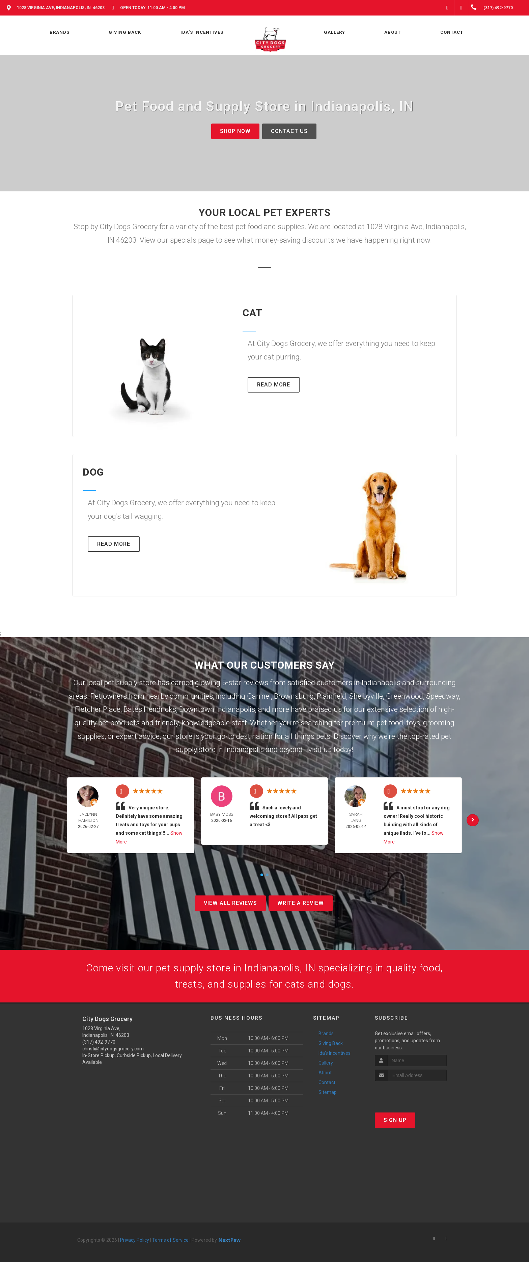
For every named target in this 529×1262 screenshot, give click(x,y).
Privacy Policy (134, 1240)
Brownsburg (294, 696)
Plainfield (331, 696)
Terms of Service (170, 1240)
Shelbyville (366, 696)
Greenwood (404, 696)
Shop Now (235, 131)
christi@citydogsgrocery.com (113, 1048)
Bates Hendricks (149, 709)
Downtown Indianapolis (217, 709)
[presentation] (411, 1093)
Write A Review (300, 903)
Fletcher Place (97, 709)
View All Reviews (230, 903)
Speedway (442, 696)
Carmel (259, 696)
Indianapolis (380, 682)
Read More (273, 384)
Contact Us (289, 131)
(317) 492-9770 (98, 1042)
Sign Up (395, 1120)
